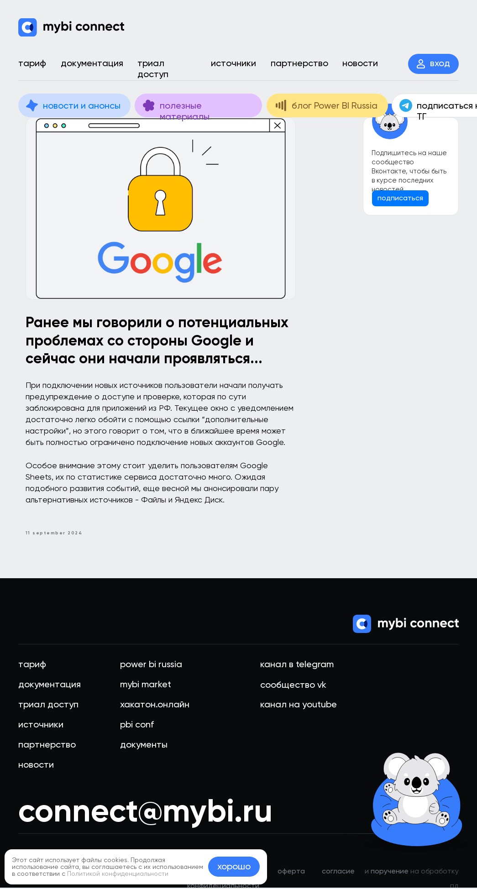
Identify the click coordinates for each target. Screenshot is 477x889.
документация (49, 685)
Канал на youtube (298, 705)
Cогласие (338, 872)
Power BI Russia (151, 665)
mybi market (145, 685)
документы (144, 745)
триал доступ (48, 705)
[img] (71, 27)
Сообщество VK (293, 685)
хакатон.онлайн (154, 705)
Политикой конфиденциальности (117, 873)
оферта (291, 872)
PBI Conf (137, 725)
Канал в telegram (297, 665)
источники (40, 725)
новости (36, 765)
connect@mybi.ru (145, 812)
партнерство (47, 745)
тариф (32, 665)
